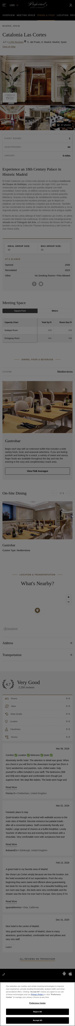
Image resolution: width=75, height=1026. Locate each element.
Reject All (37, 1012)
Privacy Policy (37, 994)
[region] (37, 1004)
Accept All (37, 1020)
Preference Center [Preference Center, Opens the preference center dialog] (37, 1003)
